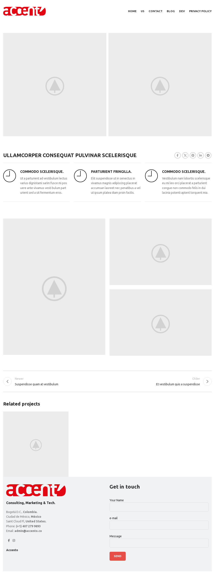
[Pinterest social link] (193, 155)
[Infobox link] (36, 182)
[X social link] (185, 155)
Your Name (159, 504)
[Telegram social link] (208, 155)
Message (159, 540)
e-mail (159, 521)
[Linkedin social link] (200, 155)
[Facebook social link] (177, 155)
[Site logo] (24, 11)
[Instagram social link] (13, 540)
